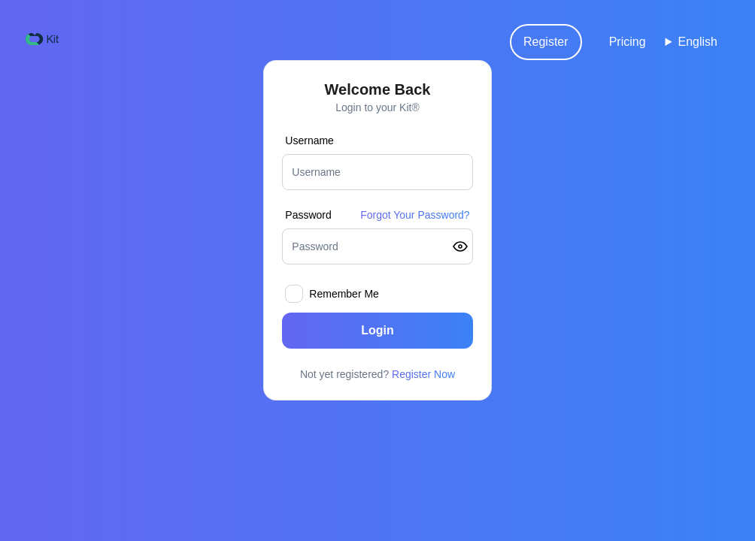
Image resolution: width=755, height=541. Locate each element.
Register (546, 41)
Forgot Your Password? (415, 215)
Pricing (627, 41)
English (697, 41)
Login (377, 330)
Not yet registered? (377, 374)
